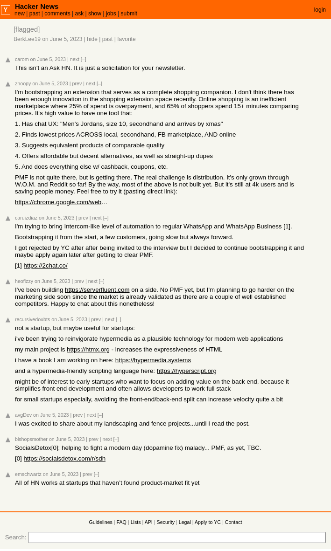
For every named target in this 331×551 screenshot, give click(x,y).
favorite (126, 39)
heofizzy (24, 281)
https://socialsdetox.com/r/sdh (65, 458)
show (94, 13)
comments (57, 13)
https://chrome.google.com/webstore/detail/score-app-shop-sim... (61, 202)
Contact (233, 522)
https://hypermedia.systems (153, 360)
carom (22, 59)
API (149, 522)
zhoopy (23, 83)
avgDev (23, 415)
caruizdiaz (26, 217)
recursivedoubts (32, 319)
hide (92, 39)
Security (166, 522)
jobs (111, 13)
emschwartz (28, 474)
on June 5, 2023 (62, 39)
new (19, 13)
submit (129, 13)
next (74, 59)
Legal (185, 522)
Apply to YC (208, 522)
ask (79, 13)
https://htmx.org (88, 349)
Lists (136, 522)
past (34, 13)
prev (77, 83)
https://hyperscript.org (187, 370)
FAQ (122, 522)
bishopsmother (31, 439)
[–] (83, 59)
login (320, 10)
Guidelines (101, 522)
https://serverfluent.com (97, 289)
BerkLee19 (27, 39)
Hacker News (36, 6)
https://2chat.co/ (46, 265)
